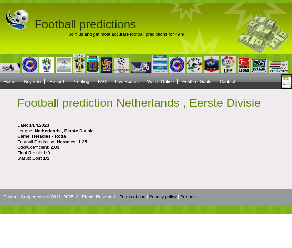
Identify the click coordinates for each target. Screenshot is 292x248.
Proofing (80, 81)
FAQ (102, 81)
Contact (227, 81)
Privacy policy (163, 196)
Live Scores (127, 81)
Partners (188, 196)
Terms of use (132, 196)
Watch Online (160, 81)
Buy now (32, 81)
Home (9, 81)
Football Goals (196, 81)
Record (57, 81)
